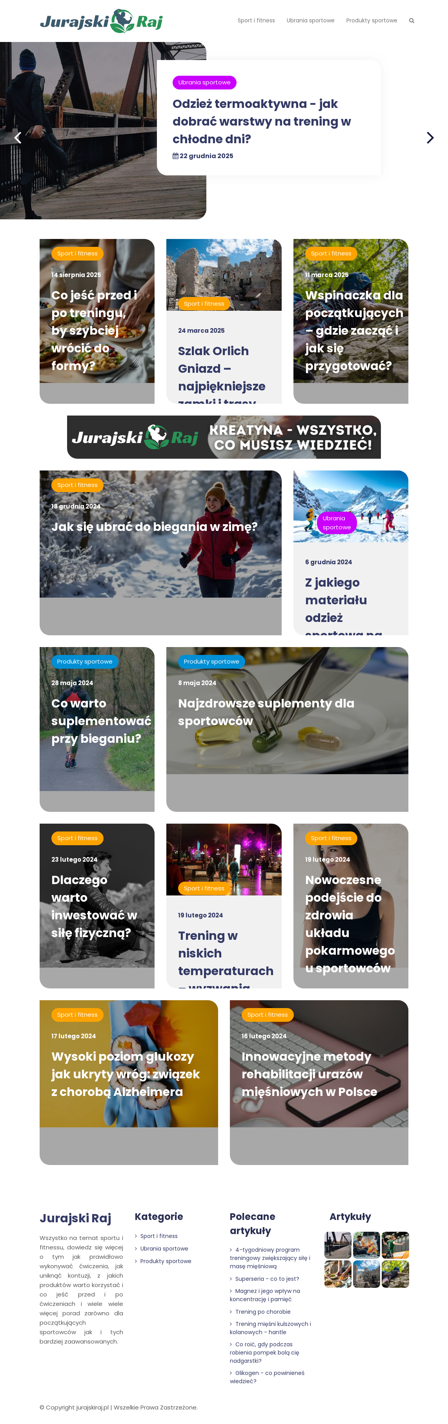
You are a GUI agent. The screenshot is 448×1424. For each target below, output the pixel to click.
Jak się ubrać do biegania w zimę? (154, 527)
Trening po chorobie (260, 1312)
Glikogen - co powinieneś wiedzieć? (267, 1377)
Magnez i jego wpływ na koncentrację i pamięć (265, 1295)
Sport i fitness (256, 20)
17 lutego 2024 (73, 1036)
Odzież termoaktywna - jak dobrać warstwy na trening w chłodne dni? (262, 122)
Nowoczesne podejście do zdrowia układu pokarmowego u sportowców (350, 924)
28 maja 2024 (72, 683)
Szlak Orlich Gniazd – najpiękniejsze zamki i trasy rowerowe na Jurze (222, 395)
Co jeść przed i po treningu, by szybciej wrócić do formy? (94, 330)
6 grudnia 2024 (328, 562)
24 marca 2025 (201, 330)
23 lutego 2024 (74, 859)
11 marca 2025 (327, 275)
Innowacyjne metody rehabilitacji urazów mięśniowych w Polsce (309, 1074)
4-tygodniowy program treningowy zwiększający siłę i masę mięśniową (270, 1258)
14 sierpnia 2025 (76, 275)
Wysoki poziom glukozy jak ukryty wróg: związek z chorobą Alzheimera (125, 1074)
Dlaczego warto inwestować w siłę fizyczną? (94, 906)
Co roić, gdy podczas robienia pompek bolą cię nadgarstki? (264, 1352)
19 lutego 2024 (200, 915)
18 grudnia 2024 (76, 506)
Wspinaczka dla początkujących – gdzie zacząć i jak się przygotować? (354, 330)
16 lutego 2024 (264, 1036)
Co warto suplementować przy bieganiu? (101, 721)
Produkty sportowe (371, 20)
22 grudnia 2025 (203, 155)
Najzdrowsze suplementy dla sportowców (266, 712)
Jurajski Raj (75, 1218)
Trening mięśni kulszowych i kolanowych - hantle (270, 1328)
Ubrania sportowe (311, 20)
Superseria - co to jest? (264, 1279)
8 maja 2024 (197, 683)
